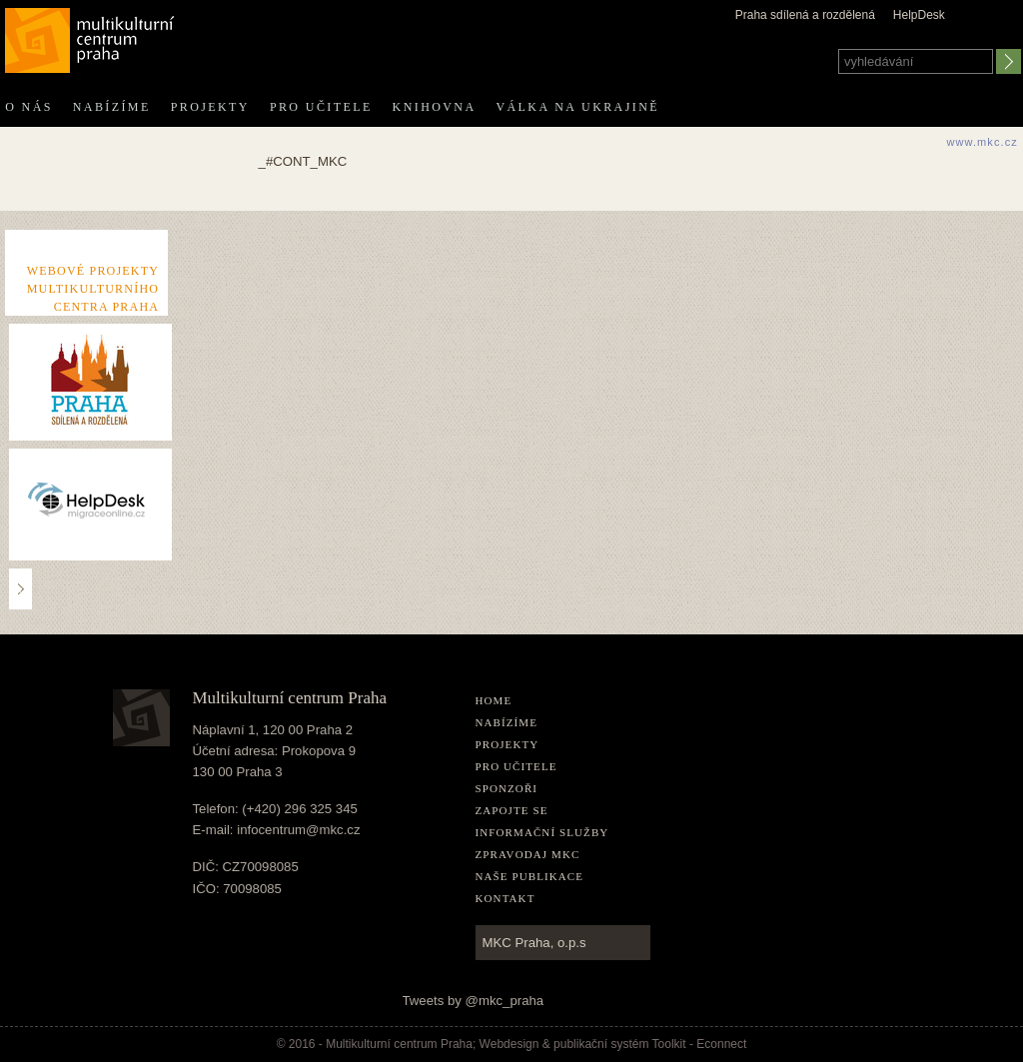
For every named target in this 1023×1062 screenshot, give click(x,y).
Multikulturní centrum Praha (90, 36)
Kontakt (505, 898)
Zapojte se (512, 810)
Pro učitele (321, 107)
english (1006, 33)
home (494, 700)
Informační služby (542, 832)
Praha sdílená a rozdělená (805, 15)
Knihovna (435, 107)
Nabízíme (112, 107)
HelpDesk (919, 15)
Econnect (721, 1044)
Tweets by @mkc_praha (473, 1000)
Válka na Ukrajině (577, 107)
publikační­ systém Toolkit (619, 1044)
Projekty (210, 107)
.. (21, 587)
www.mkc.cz (982, 142)
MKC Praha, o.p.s (534, 942)
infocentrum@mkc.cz (298, 829)
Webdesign (509, 1044)
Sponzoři (507, 788)
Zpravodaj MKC (528, 854)
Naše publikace (530, 876)
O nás (29, 107)
